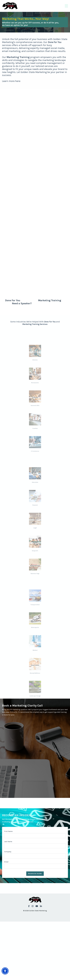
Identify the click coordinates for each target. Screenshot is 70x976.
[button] (5, 971)
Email (6, 862)
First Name (8, 831)
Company (7, 852)
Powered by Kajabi (35, 916)
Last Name (8, 842)
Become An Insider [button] (35, 873)
